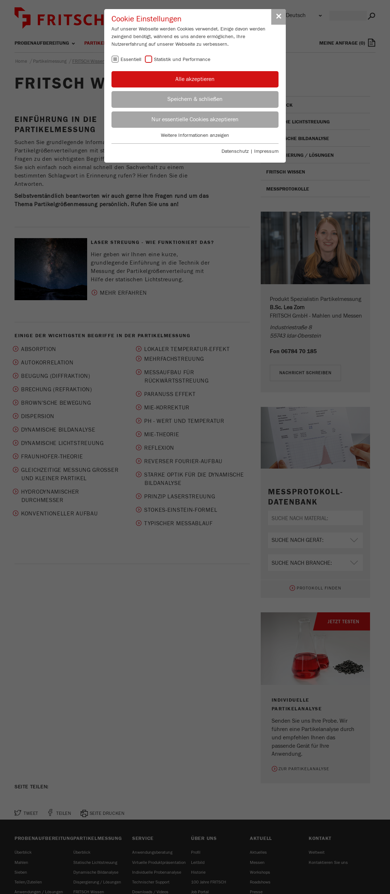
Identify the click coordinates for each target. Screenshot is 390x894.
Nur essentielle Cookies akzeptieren (195, 119)
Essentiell (131, 59)
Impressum (266, 151)
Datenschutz (235, 151)
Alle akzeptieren (195, 79)
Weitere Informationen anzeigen (195, 135)
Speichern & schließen (195, 99)
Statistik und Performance (182, 59)
